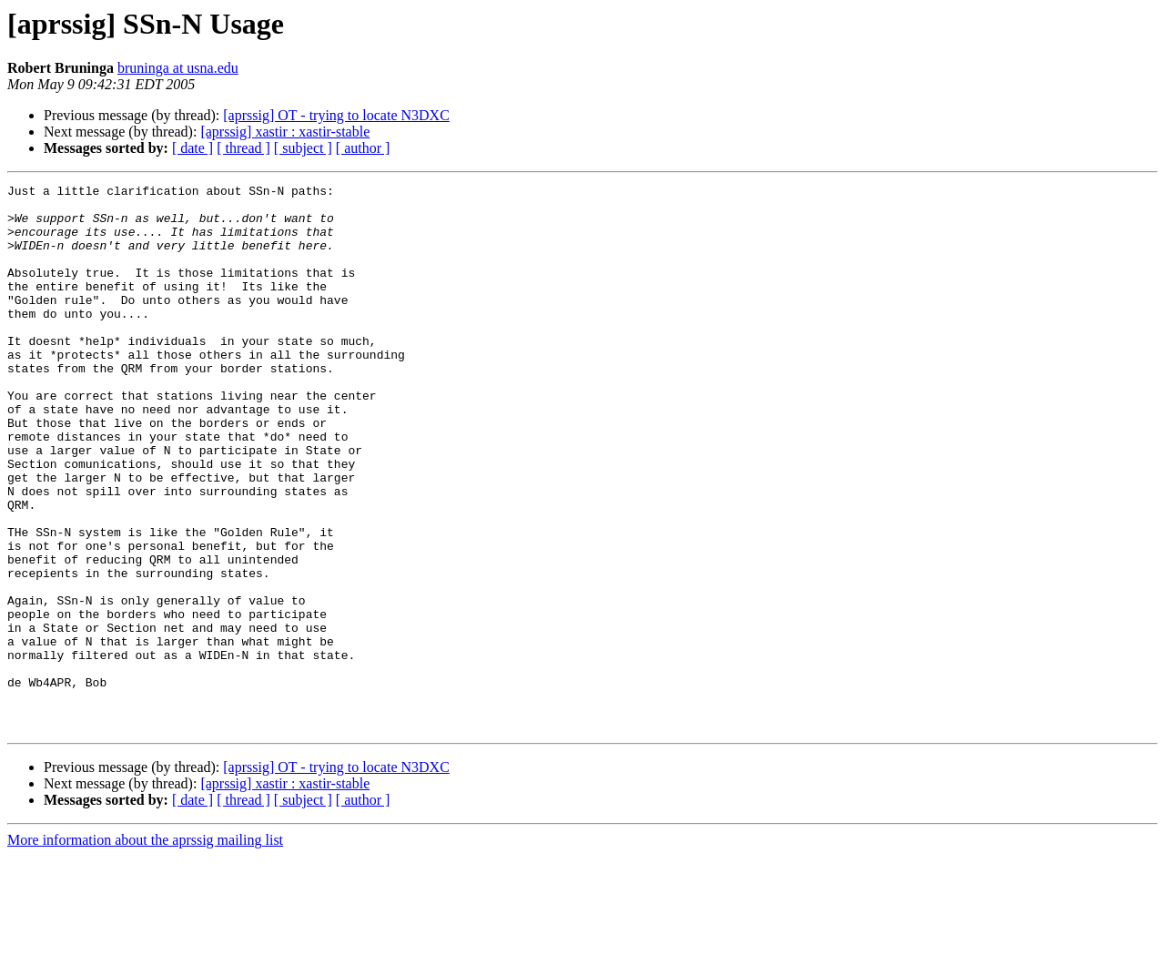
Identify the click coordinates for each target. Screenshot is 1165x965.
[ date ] (192, 148)
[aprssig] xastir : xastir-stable (285, 131)
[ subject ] (303, 148)
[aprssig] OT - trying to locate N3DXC (336, 115)
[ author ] (363, 148)
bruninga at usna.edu (177, 68)
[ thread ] (243, 148)
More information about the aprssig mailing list (145, 949)
